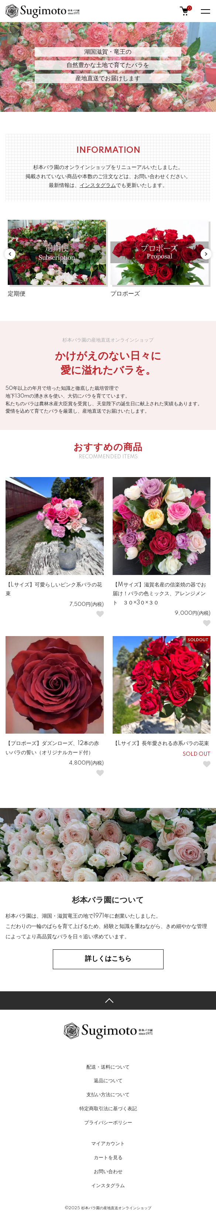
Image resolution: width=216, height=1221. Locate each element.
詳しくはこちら (108, 959)
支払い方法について (108, 1094)
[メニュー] (205, 11)
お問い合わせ (108, 1171)
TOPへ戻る (108, 1000)
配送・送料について (108, 1067)
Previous (10, 254)
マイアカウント (108, 1143)
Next (206, 254)
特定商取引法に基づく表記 (108, 1108)
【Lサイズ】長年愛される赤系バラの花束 (161, 744)
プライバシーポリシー (108, 1122)
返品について (108, 1080)
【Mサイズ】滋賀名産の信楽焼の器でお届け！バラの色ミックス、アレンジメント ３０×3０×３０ (159, 594)
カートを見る (108, 1157)
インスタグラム (108, 1185)
